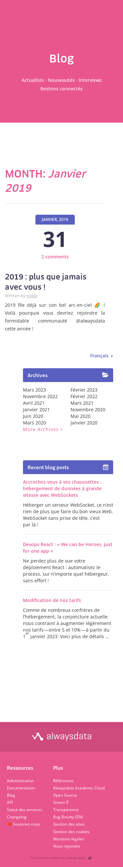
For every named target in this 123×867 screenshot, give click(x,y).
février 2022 (84, 396)
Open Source (65, 795)
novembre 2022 (40, 396)
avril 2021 (34, 403)
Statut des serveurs (24, 809)
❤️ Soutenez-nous (23, 824)
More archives (41, 429)
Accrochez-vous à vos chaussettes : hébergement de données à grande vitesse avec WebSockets (62, 488)
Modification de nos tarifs (52, 600)
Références (63, 780)
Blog (11, 795)
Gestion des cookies (71, 831)
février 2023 (84, 390)
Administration (20, 780)
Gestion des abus (69, 824)
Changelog (17, 817)
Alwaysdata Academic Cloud (79, 788)
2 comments (55, 256)
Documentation (21, 788)
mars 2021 (82, 403)
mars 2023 (34, 390)
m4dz (32, 296)
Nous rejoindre (66, 846)
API (10, 802)
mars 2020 (34, 423)
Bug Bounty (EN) (68, 817)
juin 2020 (33, 416)
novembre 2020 (88, 409)
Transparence (66, 809)
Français (101, 355)
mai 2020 (81, 416)
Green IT (61, 802)
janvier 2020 (84, 423)
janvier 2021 (36, 409)
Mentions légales (68, 839)
